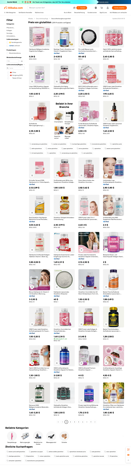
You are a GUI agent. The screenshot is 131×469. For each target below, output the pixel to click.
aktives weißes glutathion (55, 451)
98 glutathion (29, 456)
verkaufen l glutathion (14, 461)
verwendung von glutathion (38, 144)
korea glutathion (82, 148)
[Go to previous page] (58, 422)
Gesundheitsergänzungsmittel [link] (61, 18)
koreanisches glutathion (98, 144)
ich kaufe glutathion (36, 153)
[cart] (102, 8)
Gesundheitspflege (42, 18)
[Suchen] (81, 7)
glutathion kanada (97, 456)
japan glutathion (67, 148)
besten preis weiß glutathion (16, 451)
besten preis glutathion (112, 148)
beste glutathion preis (61, 456)
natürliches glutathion (80, 456)
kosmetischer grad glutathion (34, 461)
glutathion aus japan (36, 451)
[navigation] (15, 220)
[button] (74, 8)
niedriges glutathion (13, 456)
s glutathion (51, 153)
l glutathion (96, 148)
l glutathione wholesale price (76, 451)
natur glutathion (110, 451)
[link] (128, 449)
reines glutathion (52, 148)
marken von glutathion (58, 144)
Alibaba (30, 18)
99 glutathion (113, 456)
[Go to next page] (95, 422)
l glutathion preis (116, 144)
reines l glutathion (44, 456)
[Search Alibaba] (50, 8)
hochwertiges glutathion (78, 144)
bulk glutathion (95, 451)
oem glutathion (86, 153)
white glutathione (36, 148)
